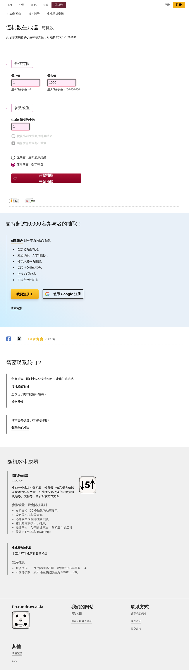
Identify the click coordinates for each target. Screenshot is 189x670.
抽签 (10, 4)
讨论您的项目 (20, 386)
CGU (14, 660)
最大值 (51, 76)
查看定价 (17, 653)
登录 (167, 4)
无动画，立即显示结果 (28, 157)
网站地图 (76, 613)
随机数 (59, 4)
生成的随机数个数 (23, 120)
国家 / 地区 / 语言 (81, 621)
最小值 (15, 76)
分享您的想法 (20, 428)
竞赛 (45, 4)
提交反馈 (17, 402)
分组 (22, 4)
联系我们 (136, 621)
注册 (179, 4)
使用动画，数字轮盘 (27, 164)
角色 (34, 4)
